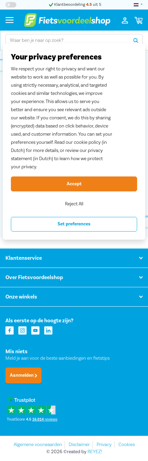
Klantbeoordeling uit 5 (75, 4)
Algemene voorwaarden (38, 445)
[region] (74, 142)
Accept (74, 184)
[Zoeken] (136, 40)
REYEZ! (94, 452)
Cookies (126, 445)
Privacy (104, 445)
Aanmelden (23, 375)
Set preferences (74, 224)
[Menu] (9, 20)
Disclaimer (79, 445)
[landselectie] (138, 5)
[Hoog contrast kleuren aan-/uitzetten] (10, 5)
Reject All (74, 204)
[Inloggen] (125, 20)
